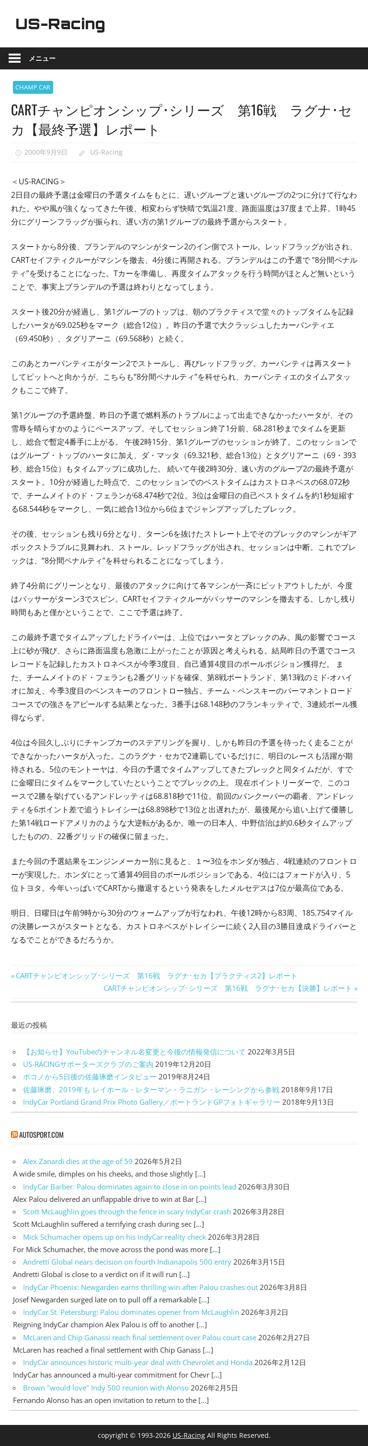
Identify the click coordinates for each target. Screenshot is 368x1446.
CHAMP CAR (32, 87)
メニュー (42, 58)
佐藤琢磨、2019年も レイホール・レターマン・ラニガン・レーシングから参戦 (151, 1089)
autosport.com (41, 1134)
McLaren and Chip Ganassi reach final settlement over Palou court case (139, 1337)
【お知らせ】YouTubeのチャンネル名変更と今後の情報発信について (134, 1051)
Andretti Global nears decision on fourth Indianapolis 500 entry (127, 1262)
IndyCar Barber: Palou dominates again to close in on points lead (129, 1186)
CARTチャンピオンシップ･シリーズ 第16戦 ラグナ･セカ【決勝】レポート (228, 988)
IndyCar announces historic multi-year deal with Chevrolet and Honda (138, 1362)
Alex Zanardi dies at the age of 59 (78, 1161)
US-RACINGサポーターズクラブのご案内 (88, 1064)
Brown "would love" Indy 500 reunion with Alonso (106, 1387)
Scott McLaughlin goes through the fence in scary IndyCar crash (127, 1211)
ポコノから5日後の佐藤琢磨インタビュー (90, 1076)
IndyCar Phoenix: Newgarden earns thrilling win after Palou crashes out (140, 1287)
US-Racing (62, 23)
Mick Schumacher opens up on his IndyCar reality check (114, 1237)
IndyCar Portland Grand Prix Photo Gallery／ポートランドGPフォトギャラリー (151, 1102)
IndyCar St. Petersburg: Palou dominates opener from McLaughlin (131, 1312)
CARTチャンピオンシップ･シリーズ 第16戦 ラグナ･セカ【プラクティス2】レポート (156, 975)
